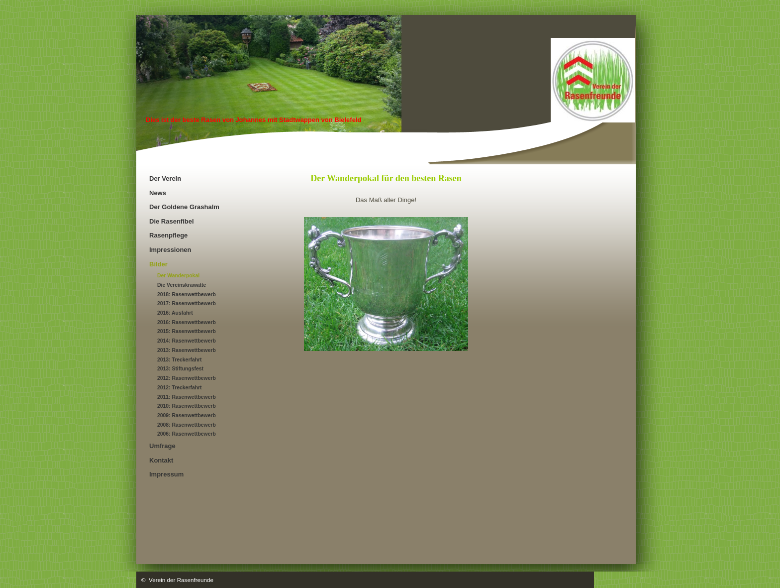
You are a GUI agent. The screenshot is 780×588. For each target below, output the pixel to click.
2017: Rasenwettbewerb (186, 303)
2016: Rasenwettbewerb (186, 322)
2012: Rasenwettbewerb (186, 378)
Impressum (166, 474)
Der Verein (165, 178)
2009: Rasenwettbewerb (186, 415)
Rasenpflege (168, 235)
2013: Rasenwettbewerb (186, 350)
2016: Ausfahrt (175, 313)
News (157, 193)
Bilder (158, 264)
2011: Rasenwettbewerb (186, 397)
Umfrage (162, 446)
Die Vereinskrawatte (181, 285)
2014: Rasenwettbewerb (186, 341)
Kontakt (161, 460)
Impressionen (170, 249)
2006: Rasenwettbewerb (186, 434)
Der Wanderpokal (178, 275)
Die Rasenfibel (171, 221)
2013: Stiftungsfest (180, 368)
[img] (390, 82)
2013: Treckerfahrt (179, 359)
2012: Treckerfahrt (179, 387)
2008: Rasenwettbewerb (186, 425)
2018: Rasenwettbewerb (186, 294)
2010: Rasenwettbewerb (186, 406)
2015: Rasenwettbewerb (186, 331)
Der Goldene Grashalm (184, 207)
